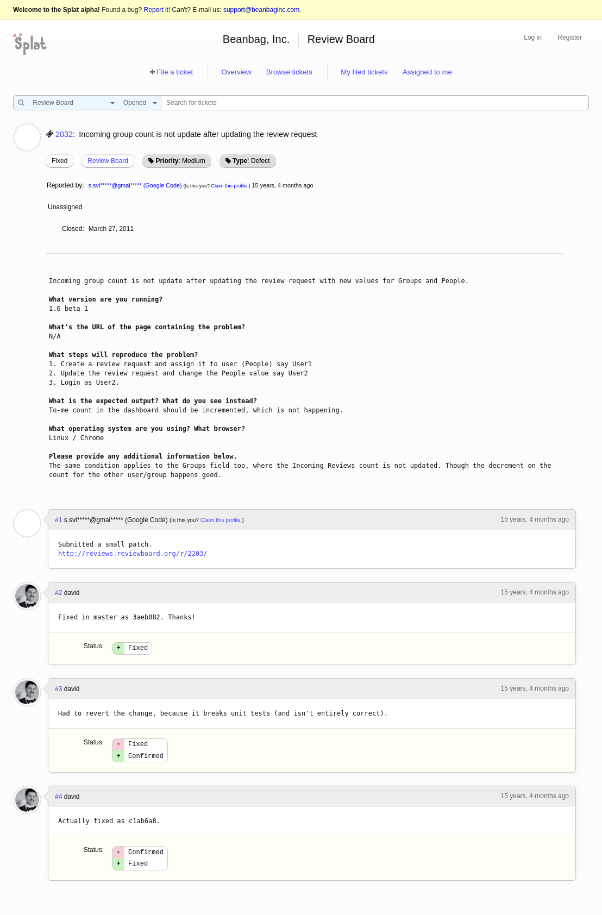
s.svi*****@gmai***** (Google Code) (135, 185)
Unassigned (66, 207)
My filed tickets (364, 72)
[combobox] (71, 102)
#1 (58, 520)
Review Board (341, 39)
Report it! (157, 10)
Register (569, 37)
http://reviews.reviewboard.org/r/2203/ (133, 553)
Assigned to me (427, 72)
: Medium (180, 161)
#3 (58, 690)
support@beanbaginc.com (261, 10)
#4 (58, 801)
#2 (58, 593)
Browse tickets (289, 72)
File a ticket (174, 72)
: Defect (251, 161)
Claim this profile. (230, 186)
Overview (236, 72)
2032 (64, 134)
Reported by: (65, 185)
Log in (533, 37)
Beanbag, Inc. (256, 39)
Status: (94, 646)
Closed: (73, 229)
